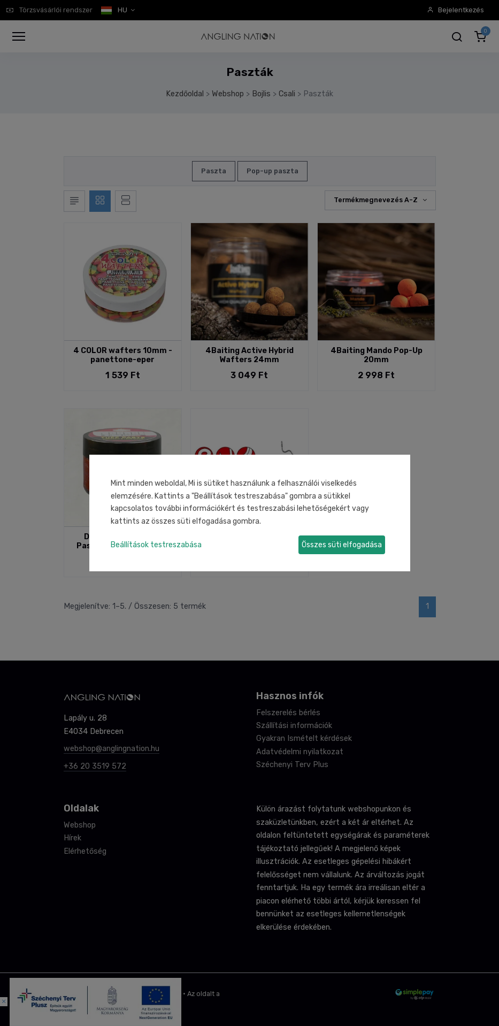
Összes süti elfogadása (342, 544)
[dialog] (249, 513)
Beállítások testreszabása (156, 544)
